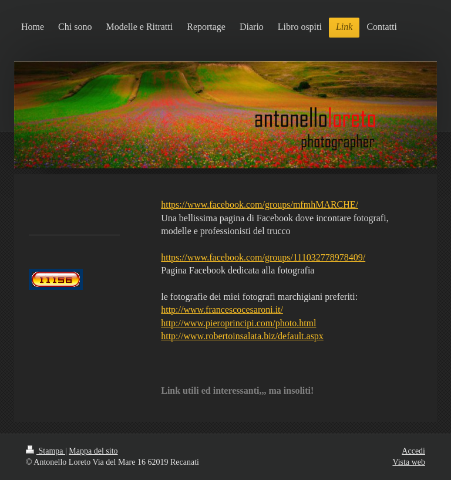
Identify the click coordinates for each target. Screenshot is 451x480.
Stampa (45, 451)
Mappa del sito (93, 451)
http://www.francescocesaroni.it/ (222, 310)
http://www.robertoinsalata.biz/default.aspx (242, 336)
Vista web (408, 462)
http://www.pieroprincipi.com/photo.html (238, 323)
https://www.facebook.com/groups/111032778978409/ (263, 257)
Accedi (413, 451)
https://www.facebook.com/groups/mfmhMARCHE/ (259, 204)
